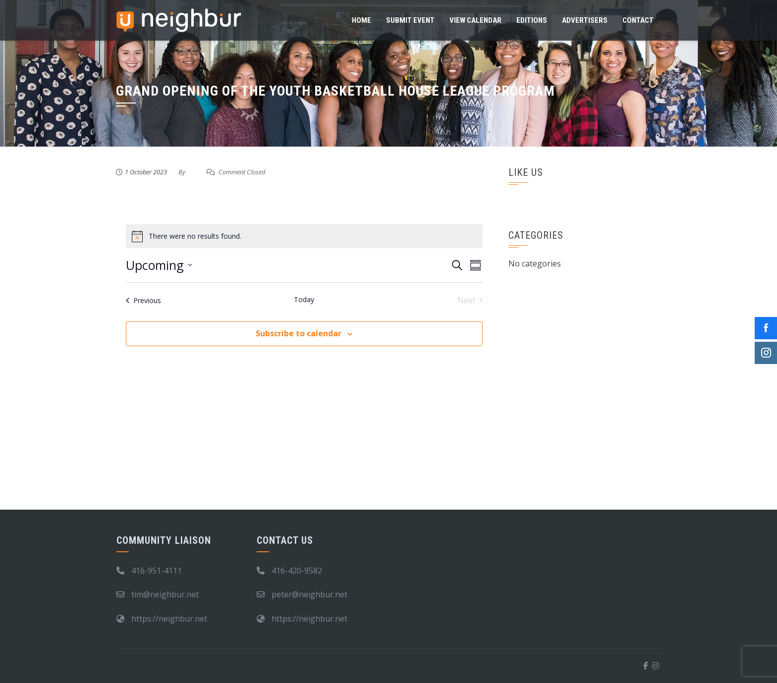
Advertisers (585, 20)
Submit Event (410, 20)
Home (361, 20)
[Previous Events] (143, 300)
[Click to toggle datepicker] (159, 265)
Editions (531, 20)
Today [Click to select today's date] (304, 299)
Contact (638, 20)
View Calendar (475, 20)
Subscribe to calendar (298, 333)
